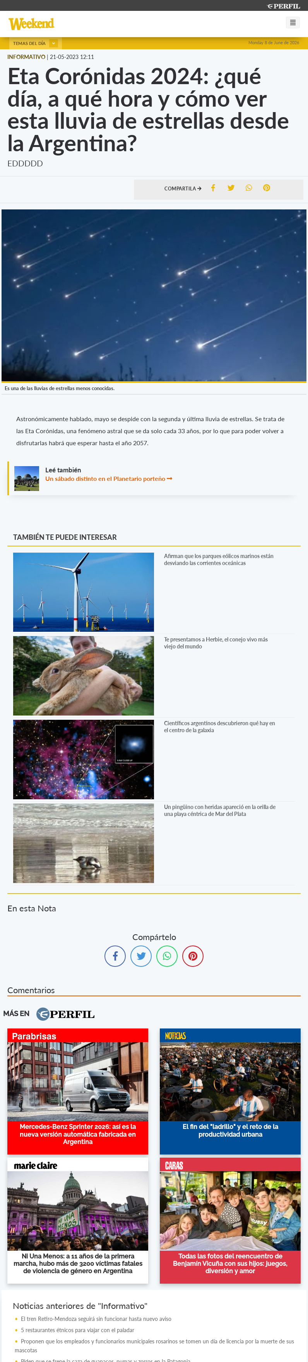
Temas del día (35, 43)
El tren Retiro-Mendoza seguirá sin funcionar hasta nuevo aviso (96, 1318)
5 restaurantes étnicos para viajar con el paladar (77, 1330)
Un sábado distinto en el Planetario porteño (105, 478)
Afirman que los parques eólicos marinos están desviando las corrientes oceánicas (219, 559)
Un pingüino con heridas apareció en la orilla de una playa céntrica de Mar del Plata (219, 810)
